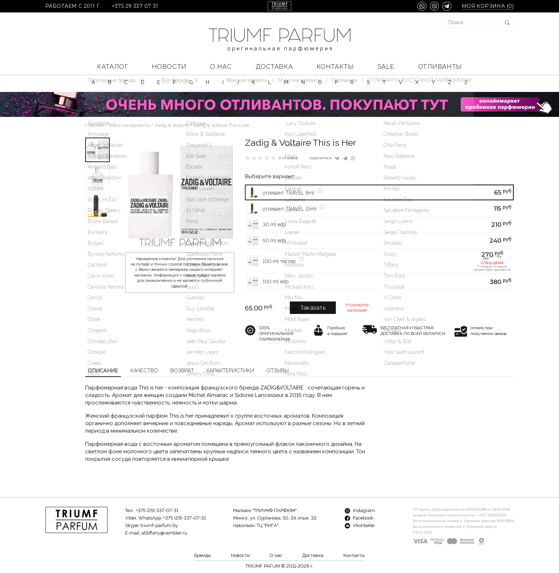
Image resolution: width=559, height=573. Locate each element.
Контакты (335, 66)
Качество (144, 370)
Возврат (182, 370)
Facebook (359, 518)
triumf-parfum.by (159, 525)
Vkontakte (359, 525)
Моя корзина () (488, 6)
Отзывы (277, 370)
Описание (103, 370)
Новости (169, 66)
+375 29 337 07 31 (135, 6)
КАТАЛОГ (112, 66)
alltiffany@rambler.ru (164, 533)
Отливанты (440, 66)
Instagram (360, 510)
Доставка (274, 66)
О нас (221, 66)
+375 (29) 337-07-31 (157, 510)
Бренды (202, 555)
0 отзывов (288, 158)
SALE (386, 66)
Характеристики (230, 370)
